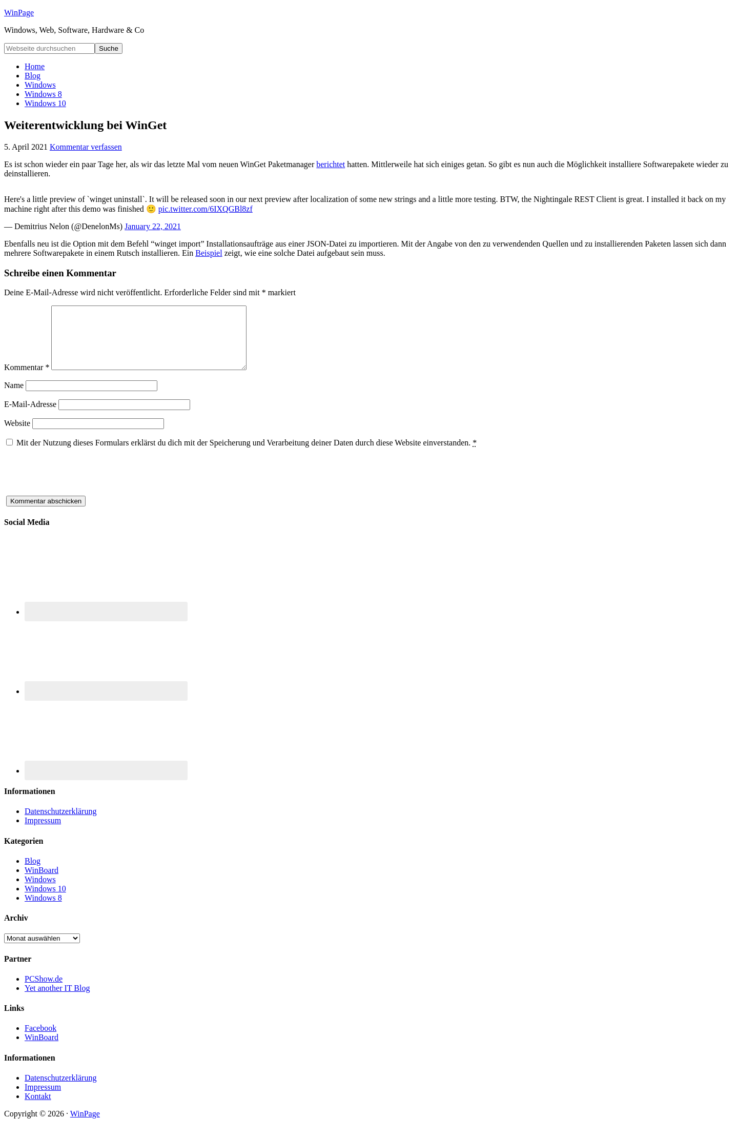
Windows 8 (43, 910)
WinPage (19, 12)
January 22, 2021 (153, 226)
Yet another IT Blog (57, 1000)
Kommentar (26, 379)
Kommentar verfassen (86, 147)
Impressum (43, 832)
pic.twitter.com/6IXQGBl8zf (205, 209)
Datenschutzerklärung (60, 823)
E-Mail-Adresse (30, 416)
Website (17, 435)
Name (14, 397)
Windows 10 (45, 901)
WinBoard (41, 882)
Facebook (40, 1040)
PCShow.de (44, 991)
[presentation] (82, 488)
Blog (32, 873)
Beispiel (208, 253)
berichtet (330, 164)
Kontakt (38, 1108)
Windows (40, 891)
